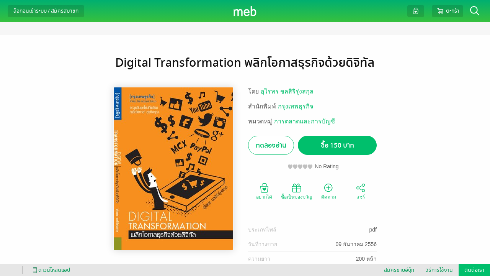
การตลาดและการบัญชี (304, 121)
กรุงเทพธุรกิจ (295, 106)
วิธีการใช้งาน (439, 270)
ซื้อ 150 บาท (337, 145)
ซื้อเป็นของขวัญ (296, 191)
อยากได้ (264, 191)
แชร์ (360, 191)
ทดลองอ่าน (271, 145)
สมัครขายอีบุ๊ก (399, 270)
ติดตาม (328, 191)
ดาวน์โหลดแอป (50, 270)
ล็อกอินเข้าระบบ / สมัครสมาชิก (45, 11)
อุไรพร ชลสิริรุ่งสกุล (287, 91)
